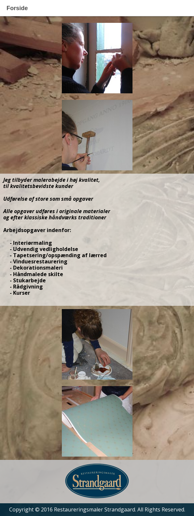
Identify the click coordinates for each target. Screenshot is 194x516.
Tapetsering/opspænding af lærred (60, 255)
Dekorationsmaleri (38, 267)
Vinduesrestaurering (40, 261)
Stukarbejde (29, 280)
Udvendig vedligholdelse (45, 249)
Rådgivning (28, 286)
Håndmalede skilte (38, 274)
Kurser (21, 292)
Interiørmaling (32, 242)
